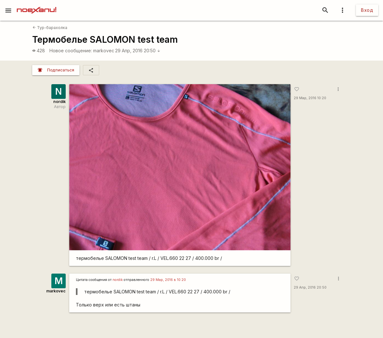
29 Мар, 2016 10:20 (310, 98)
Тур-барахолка (50, 27)
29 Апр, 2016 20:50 (137, 50)
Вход (367, 10)
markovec (103, 50)
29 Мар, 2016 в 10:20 (168, 280)
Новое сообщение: (70, 50)
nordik (59, 101)
